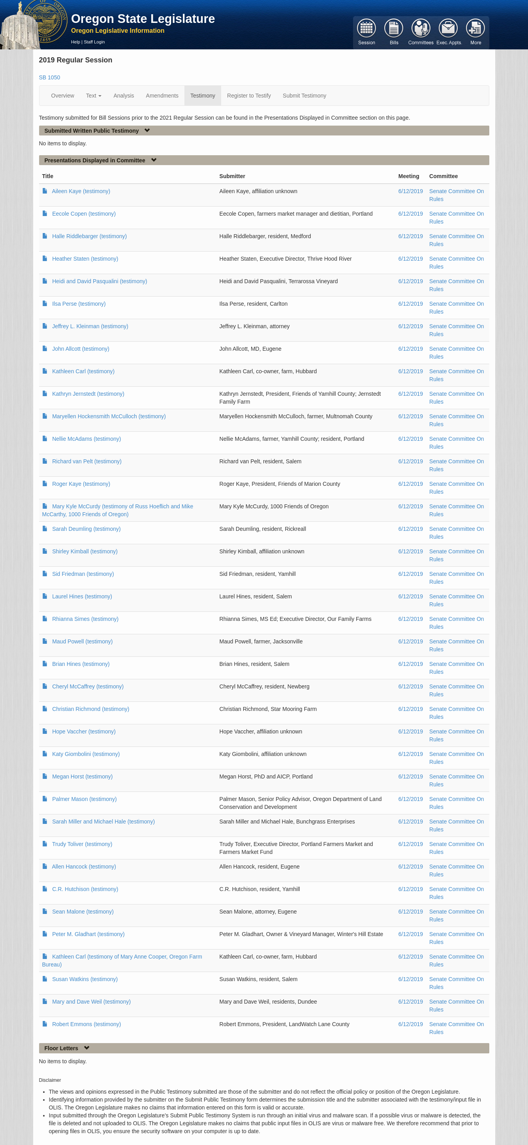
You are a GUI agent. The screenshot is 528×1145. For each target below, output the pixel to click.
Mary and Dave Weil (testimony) (91, 1001)
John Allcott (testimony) (80, 349)
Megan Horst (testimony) (82, 776)
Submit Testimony (304, 95)
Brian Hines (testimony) (81, 664)
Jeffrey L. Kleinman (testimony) (90, 326)
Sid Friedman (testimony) (83, 574)
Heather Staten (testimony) (85, 259)
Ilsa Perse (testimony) (78, 304)
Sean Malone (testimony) (83, 911)
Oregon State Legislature (143, 19)
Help (75, 41)
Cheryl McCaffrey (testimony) (88, 686)
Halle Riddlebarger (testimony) (89, 236)
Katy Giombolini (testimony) (86, 754)
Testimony (202, 95)
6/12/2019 (410, 191)
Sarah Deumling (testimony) (86, 529)
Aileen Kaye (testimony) (81, 191)
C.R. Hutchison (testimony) (85, 889)
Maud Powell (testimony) (82, 641)
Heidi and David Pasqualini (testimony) (99, 281)
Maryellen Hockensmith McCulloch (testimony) (109, 416)
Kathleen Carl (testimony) (83, 371)
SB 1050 (49, 77)
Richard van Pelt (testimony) (87, 461)
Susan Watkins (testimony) (85, 979)
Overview (62, 95)
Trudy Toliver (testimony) (82, 844)
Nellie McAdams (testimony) (86, 439)
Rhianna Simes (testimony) (85, 619)
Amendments (162, 95)
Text (94, 95)
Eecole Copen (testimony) (84, 214)
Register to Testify (249, 95)
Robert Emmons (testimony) (86, 1024)
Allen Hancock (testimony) (84, 866)
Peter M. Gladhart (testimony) (88, 934)
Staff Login (94, 41)
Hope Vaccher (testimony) (84, 731)
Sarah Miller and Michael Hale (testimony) (103, 821)
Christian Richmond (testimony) (90, 709)
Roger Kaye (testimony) (81, 484)
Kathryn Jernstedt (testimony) (88, 394)
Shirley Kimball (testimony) (85, 551)
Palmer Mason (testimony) (84, 799)
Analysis (123, 95)
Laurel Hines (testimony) (82, 596)
